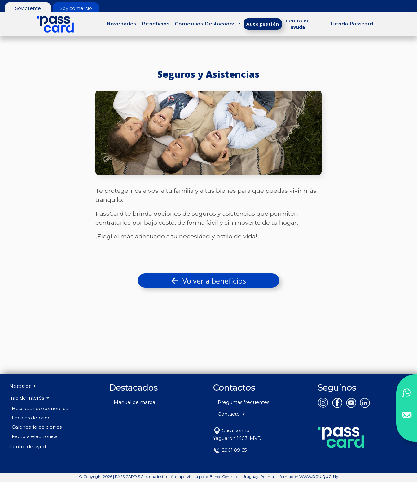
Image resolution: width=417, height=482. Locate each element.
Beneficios (155, 24)
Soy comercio (76, 8)
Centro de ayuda (298, 23)
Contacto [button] (232, 414)
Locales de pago (31, 418)
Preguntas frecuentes (243, 402)
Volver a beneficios (208, 281)
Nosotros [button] (23, 386)
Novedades (121, 24)
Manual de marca (134, 402)
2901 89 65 (230, 450)
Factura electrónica (35, 436)
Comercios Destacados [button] (206, 24)
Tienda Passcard (351, 24)
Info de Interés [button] (29, 398)
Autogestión (262, 24)
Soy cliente (28, 8)
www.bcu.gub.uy (318, 476)
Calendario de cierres (37, 427)
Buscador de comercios (40, 408)
